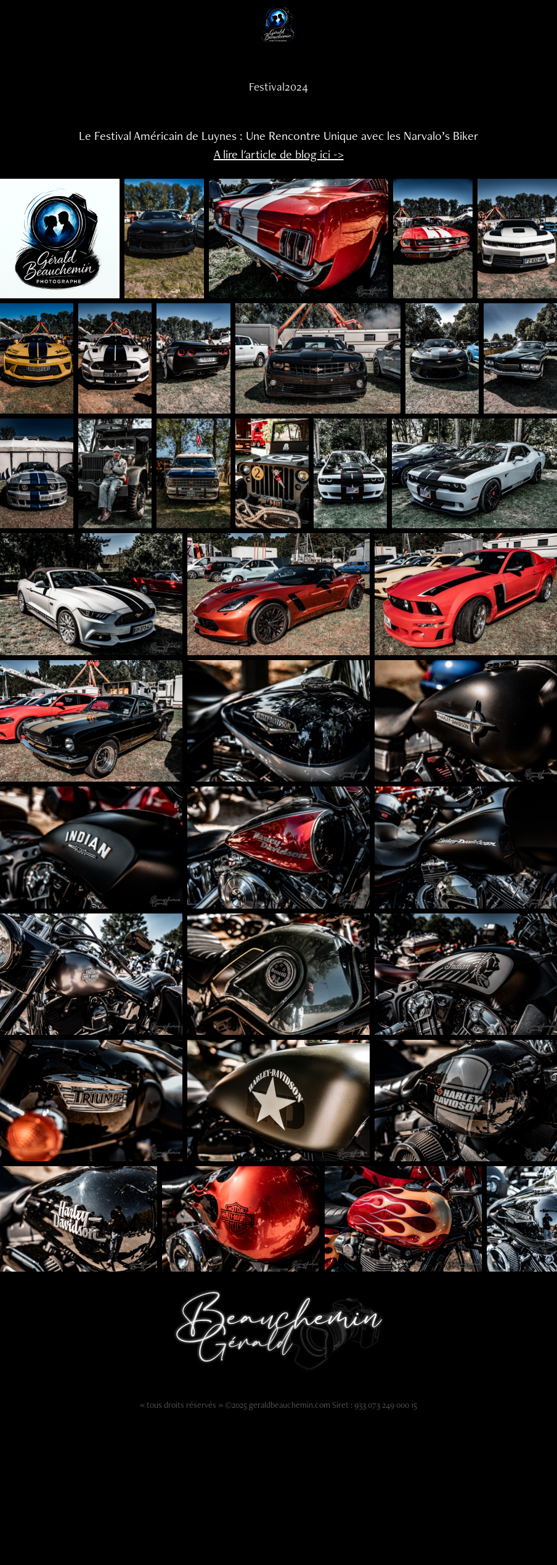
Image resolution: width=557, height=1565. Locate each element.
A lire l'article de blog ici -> (279, 154)
